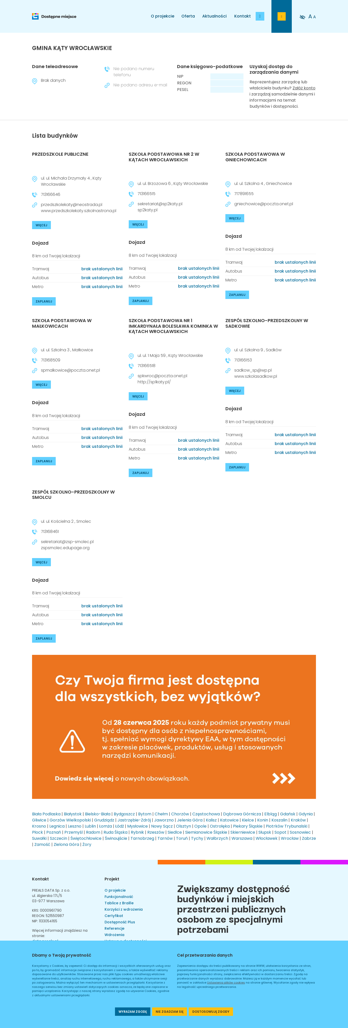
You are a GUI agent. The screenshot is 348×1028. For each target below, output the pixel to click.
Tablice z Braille (119, 903)
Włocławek (267, 838)
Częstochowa (206, 814)
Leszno (74, 826)
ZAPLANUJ (44, 301)
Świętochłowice (86, 838)
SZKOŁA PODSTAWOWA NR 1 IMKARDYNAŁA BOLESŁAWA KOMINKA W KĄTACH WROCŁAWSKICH (173, 326)
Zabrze (309, 838)
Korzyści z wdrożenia (124, 909)
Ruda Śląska (115, 832)
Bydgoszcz (124, 814)
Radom (93, 832)
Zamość (42, 844)
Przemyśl (73, 832)
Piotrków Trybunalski (286, 826)
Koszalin (279, 820)
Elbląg (270, 814)
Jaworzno (164, 820)
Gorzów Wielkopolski (70, 820)
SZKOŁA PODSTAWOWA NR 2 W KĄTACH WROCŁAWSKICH (164, 157)
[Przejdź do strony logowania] (282, 16)
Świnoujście (116, 838)
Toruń (182, 838)
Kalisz (211, 820)
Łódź (119, 826)
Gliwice (39, 820)
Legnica (57, 826)
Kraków (298, 820)
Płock (37, 832)
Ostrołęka (220, 826)
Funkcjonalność (119, 896)
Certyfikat (114, 915)
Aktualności (214, 16)
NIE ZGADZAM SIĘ (169, 1011)
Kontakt (242, 16)
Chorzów (180, 814)
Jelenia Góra (189, 820)
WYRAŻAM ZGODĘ (133, 1011)
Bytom (144, 814)
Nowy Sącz (162, 826)
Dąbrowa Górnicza (242, 814)
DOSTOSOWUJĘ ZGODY (210, 1011)
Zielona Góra (66, 844)
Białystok (73, 814)
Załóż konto (304, 88)
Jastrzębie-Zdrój (134, 820)
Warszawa (241, 838)
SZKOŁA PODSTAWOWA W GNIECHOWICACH (255, 157)
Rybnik (137, 832)
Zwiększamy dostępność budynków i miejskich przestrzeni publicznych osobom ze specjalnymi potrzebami (233, 908)
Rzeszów (155, 832)
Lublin (90, 826)
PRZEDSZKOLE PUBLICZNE (60, 154)
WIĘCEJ (41, 225)
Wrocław (290, 838)
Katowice (229, 820)
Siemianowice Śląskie (206, 832)
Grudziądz (104, 820)
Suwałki (39, 838)
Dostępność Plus (120, 922)
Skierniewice (242, 832)
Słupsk (264, 832)
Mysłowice (137, 826)
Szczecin (58, 838)
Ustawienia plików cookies (226, 982)
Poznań (53, 832)
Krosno (39, 826)
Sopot (280, 832)
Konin (262, 820)
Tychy (197, 838)
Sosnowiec (300, 832)
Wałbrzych (217, 838)
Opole (200, 826)
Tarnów (165, 838)
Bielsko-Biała (97, 814)
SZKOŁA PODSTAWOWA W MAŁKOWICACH (62, 323)
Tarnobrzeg (142, 838)
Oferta (188, 16)
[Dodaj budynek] (260, 16)
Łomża (105, 826)
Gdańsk (287, 814)
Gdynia (306, 814)
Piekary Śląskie (248, 826)
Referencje (114, 928)
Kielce (248, 820)
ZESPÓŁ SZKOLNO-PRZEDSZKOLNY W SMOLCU (73, 495)
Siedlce (175, 832)
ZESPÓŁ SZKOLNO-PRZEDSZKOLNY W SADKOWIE (266, 323)
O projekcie (162, 16)
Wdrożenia (114, 934)
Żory (86, 844)
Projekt (112, 879)
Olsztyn (183, 826)
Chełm (161, 814)
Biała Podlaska (46, 814)
